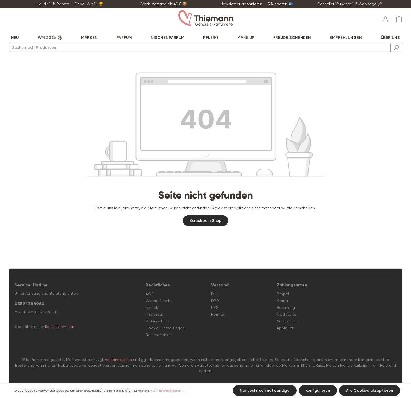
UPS (214, 307)
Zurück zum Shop (205, 220)
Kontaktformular (59, 326)
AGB (150, 294)
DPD (215, 300)
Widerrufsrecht (159, 300)
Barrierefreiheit (159, 335)
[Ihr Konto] (385, 17)
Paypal (283, 294)
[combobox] (200, 47)
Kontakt (153, 307)
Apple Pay (286, 328)
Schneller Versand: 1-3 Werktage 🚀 (350, 4)
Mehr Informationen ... (167, 391)
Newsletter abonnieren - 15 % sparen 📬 (256, 4)
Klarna (282, 300)
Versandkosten (118, 359)
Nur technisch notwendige (265, 390)
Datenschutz (157, 321)
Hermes (218, 314)
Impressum (155, 314)
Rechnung (286, 307)
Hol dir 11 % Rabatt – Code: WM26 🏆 (70, 4)
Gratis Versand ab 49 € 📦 (163, 4)
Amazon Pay (288, 321)
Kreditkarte (287, 314)
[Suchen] (396, 47)
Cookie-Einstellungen (165, 328)
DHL (214, 294)
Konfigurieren (318, 390)
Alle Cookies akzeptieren (369, 390)
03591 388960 (29, 303)
